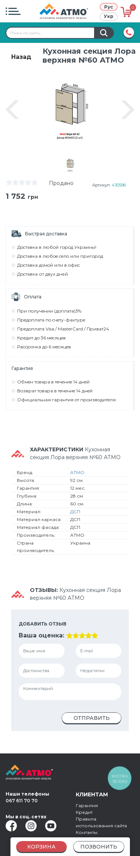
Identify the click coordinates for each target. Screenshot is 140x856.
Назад (21, 56)
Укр (108, 16)
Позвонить (98, 846)
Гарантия (87, 805)
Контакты (86, 832)
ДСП (75, 513)
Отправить (92, 720)
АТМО (77, 474)
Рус (108, 7)
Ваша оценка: (41, 637)
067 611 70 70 (22, 800)
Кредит (84, 812)
